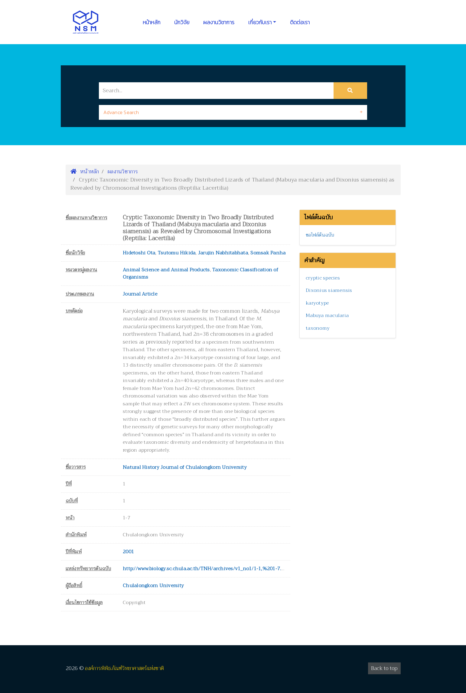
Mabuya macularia (327, 315)
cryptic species (323, 278)
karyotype (317, 303)
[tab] (233, 112)
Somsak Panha (267, 253)
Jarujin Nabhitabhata (223, 253)
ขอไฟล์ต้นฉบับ (320, 235)
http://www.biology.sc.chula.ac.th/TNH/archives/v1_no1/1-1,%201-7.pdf (205, 568)
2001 (128, 552)
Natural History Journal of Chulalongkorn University (185, 467)
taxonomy (318, 328)
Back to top (384, 668)
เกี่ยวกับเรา (260, 22)
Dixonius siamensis (329, 290)
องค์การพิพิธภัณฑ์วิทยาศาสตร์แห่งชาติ (124, 668)
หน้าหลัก (152, 22)
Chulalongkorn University (153, 585)
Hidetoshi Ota (139, 253)
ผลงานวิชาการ (218, 22)
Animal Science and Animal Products (166, 270)
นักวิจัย (181, 22)
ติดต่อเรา (300, 22)
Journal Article (140, 294)
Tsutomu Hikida (177, 253)
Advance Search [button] (121, 112)
